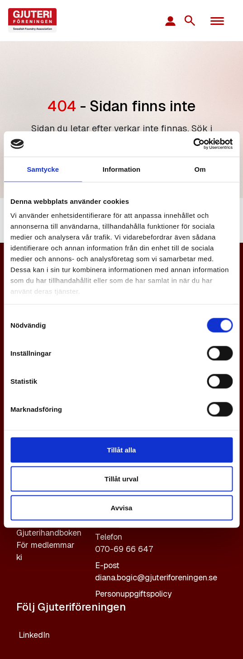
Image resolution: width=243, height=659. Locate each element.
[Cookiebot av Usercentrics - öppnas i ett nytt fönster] (193, 144)
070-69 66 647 (124, 549)
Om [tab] (200, 169)
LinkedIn (34, 635)
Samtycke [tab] (43, 169)
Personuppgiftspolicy (133, 593)
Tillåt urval (121, 478)
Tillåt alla (121, 449)
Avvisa (122, 507)
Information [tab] (122, 169)
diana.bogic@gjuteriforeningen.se (156, 577)
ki (19, 557)
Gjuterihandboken (48, 532)
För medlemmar (45, 545)
